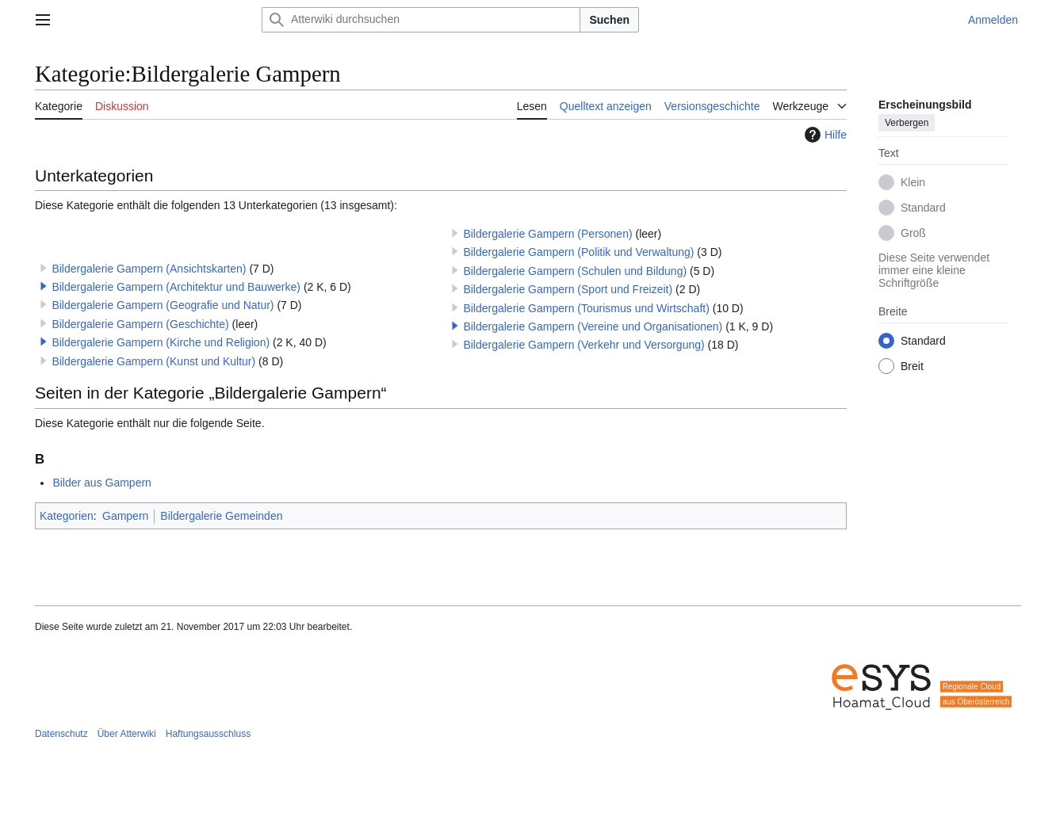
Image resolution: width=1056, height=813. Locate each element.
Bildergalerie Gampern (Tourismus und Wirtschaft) (586, 308)
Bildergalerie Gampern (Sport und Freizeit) (567, 289)
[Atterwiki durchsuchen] (421, 19)
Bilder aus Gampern (101, 482)
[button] (43, 286)
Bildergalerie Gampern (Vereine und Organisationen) (592, 326)
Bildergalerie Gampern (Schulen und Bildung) (575, 271)
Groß (913, 233)
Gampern (125, 516)
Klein (913, 182)
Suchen (609, 19)
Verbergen (906, 122)
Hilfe (824, 135)
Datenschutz (61, 733)
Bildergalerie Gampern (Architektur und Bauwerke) (176, 287)
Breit (912, 366)
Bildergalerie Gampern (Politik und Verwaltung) (578, 252)
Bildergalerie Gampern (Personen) (547, 233)
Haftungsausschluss (208, 733)
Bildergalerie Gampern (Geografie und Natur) (163, 305)
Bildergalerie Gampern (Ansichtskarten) (149, 268)
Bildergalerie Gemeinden (221, 516)
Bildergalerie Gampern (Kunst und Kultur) (153, 361)
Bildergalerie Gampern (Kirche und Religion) (161, 342)
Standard (923, 207)
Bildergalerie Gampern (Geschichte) (140, 324)
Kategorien (67, 516)
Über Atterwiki (127, 733)
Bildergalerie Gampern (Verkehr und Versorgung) (583, 344)
